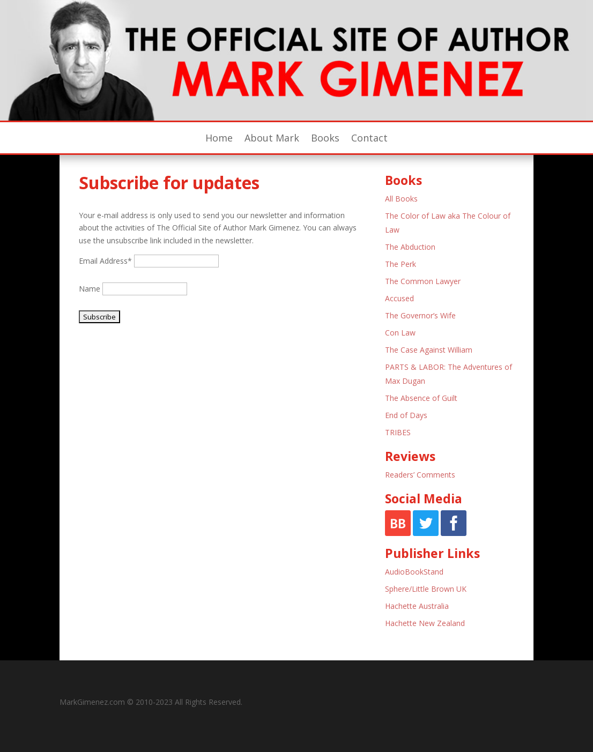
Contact (369, 139)
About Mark (271, 139)
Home (219, 139)
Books (325, 139)
